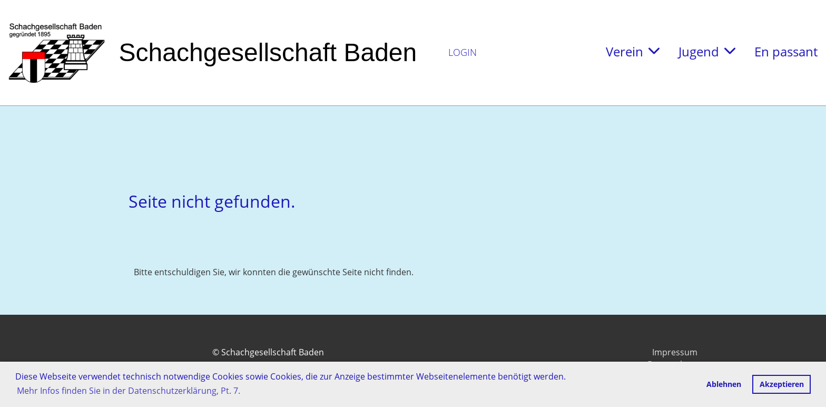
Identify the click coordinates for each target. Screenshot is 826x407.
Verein (633, 51)
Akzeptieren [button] (782, 384)
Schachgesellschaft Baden (268, 52)
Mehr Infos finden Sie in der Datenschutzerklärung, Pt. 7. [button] (128, 390)
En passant (786, 51)
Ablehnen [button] (723, 384)
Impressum (674, 352)
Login (462, 52)
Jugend (706, 51)
